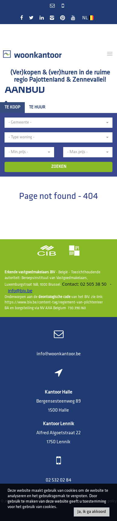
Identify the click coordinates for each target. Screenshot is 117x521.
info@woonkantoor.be (59, 354)
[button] (58, 123)
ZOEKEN (58, 167)
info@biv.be (20, 290)
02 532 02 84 (58, 480)
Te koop (12, 107)
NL (88, 17)
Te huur (37, 107)
